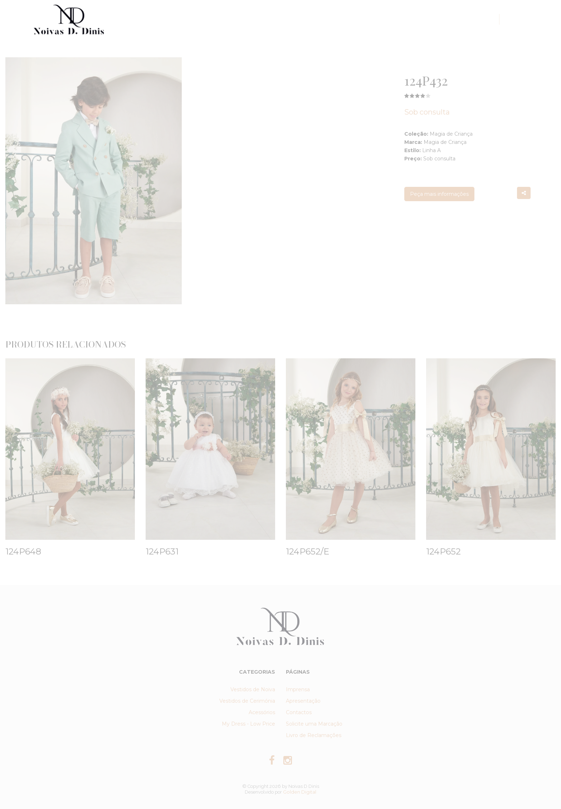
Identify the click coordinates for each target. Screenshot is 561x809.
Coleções (244, 19)
